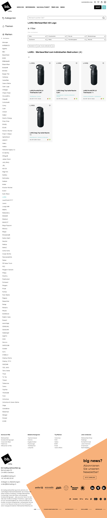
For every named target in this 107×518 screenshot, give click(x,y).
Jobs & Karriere (85, 444)
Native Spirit (6, 238)
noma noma (6, 251)
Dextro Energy (7, 118)
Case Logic (5, 86)
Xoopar (4, 418)
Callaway (5, 77)
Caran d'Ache (6, 83)
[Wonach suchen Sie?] (64, 18)
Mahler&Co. (6, 213)
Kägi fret (5, 172)
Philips (4, 273)
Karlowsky (5, 178)
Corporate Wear (6, 442)
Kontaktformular (86, 442)
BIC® (4, 58)
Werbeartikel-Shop (86, 438)
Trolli (4, 396)
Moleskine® (6, 235)
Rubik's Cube (6, 317)
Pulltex (4, 292)
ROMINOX (5, 314)
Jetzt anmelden (90, 477)
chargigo (5, 90)
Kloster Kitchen (7, 187)
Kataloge (84, 440)
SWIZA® (5, 364)
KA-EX (4, 168)
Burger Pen (5, 74)
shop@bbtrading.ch (8, 476)
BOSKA (4, 71)
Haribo (4, 146)
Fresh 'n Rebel (7, 134)
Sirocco (4, 342)
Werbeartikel (5, 438)
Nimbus (4, 244)
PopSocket (6, 279)
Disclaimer (84, 509)
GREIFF (4, 140)
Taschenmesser (32, 438)
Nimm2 (4, 247)
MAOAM (5, 216)
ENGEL (4, 124)
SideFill (4, 336)
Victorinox (5, 399)
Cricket (4, 112)
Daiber (4, 115)
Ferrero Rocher (7, 131)
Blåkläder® (6, 61)
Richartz (5, 307)
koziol (4, 191)
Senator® (5, 330)
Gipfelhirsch (6, 137)
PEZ (3, 266)
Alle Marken (5, 38)
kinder (4, 184)
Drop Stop (5, 121)
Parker (4, 260)
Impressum (98, 509)
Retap (4, 304)
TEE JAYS (5, 367)
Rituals (4, 311)
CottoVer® (5, 102)
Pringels (4, 285)
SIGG (4, 339)
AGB (35, 509)
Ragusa (4, 298)
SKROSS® (5, 345)
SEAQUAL (5, 326)
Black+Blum (6, 64)
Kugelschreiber (32, 442)
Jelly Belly (5, 162)
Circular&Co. (6, 96)
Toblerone (5, 383)
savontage (5, 323)
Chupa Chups (6, 93)
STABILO (5, 355)
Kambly (4, 175)
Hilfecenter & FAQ (87, 2)
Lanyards (30, 447)
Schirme (30, 440)
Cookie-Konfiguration (51, 509)
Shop (98, 7)
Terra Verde (6, 371)
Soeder (4, 349)
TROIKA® (5, 393)
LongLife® (5, 206)
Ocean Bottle (6, 254)
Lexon (4, 203)
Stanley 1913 (6, 361)
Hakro (4, 143)
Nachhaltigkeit (85, 447)
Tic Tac (4, 377)
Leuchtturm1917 (7, 200)
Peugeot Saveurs (7, 270)
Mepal (4, 232)
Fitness (39, 96)
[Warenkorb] (102, 2)
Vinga (4, 405)
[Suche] (104, 7)
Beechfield (5, 55)
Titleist (4, 380)
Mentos (4, 229)
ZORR (4, 421)
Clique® (4, 99)
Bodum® (5, 67)
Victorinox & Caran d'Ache (10, 402)
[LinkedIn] (92, 488)
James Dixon (6, 159)
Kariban (4, 181)
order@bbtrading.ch (8, 484)
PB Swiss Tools (7, 263)
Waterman (5, 412)
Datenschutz (69, 509)
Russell (4, 320)
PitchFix (5, 276)
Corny (4, 105)
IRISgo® (5, 156)
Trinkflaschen (33, 96)
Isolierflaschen (60, 95)
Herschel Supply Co (8, 150)
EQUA (4, 127)
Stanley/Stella (7, 358)
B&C (3, 52)
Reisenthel (5, 301)
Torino (4, 386)
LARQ (4, 197)
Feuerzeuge (31, 444)
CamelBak (5, 80)
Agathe (4, 49)
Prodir (4, 289)
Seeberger (5, 333)
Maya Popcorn (7, 225)
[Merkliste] (98, 2)
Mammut (5, 219)
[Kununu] (104, 488)
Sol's (4, 352)
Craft (4, 109)
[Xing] (98, 488)
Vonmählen (5, 408)
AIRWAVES (6, 45)
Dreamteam (84, 445)
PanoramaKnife (7, 257)
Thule (4, 374)
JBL (3, 165)
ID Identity (5, 153)
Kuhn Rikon (6, 194)
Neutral (4, 241)
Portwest (5, 282)
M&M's (4, 210)
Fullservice (4, 444)
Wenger (4, 415)
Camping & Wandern (69, 95)
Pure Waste (6, 295)
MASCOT (5, 222)
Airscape (5, 42)
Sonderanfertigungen (7, 440)
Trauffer (5, 390)
